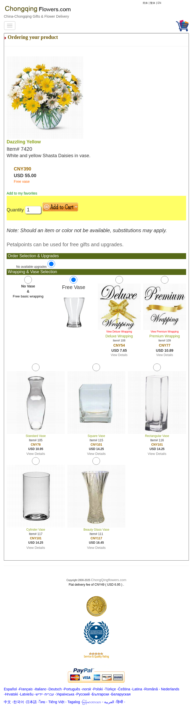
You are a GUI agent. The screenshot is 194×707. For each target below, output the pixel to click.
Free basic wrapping (28, 296)
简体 (145, 3)
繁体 (152, 3)
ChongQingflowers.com (108, 580)
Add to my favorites (22, 193)
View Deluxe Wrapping (119, 331)
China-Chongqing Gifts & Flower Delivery (36, 16)
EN (159, 3)
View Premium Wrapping (165, 331)
